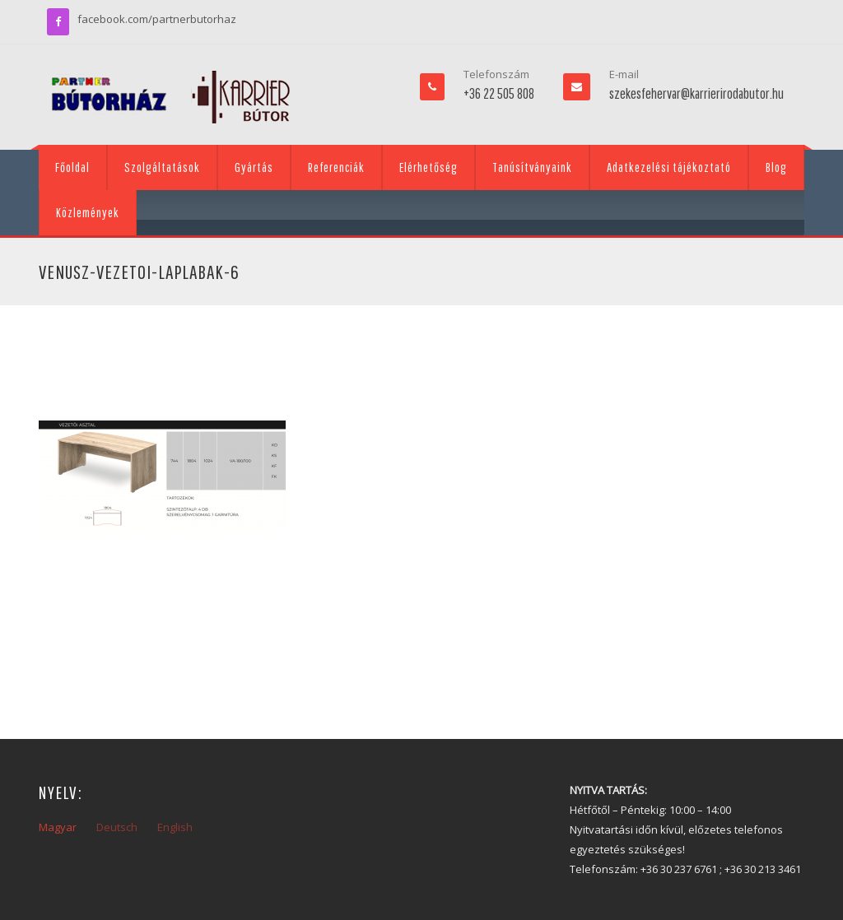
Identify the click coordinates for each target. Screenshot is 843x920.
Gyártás (254, 167)
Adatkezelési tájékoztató (669, 167)
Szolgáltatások (162, 167)
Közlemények (87, 212)
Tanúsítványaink (532, 167)
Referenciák (336, 167)
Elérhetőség (428, 167)
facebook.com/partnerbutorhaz (156, 19)
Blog (776, 167)
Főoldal (72, 167)
